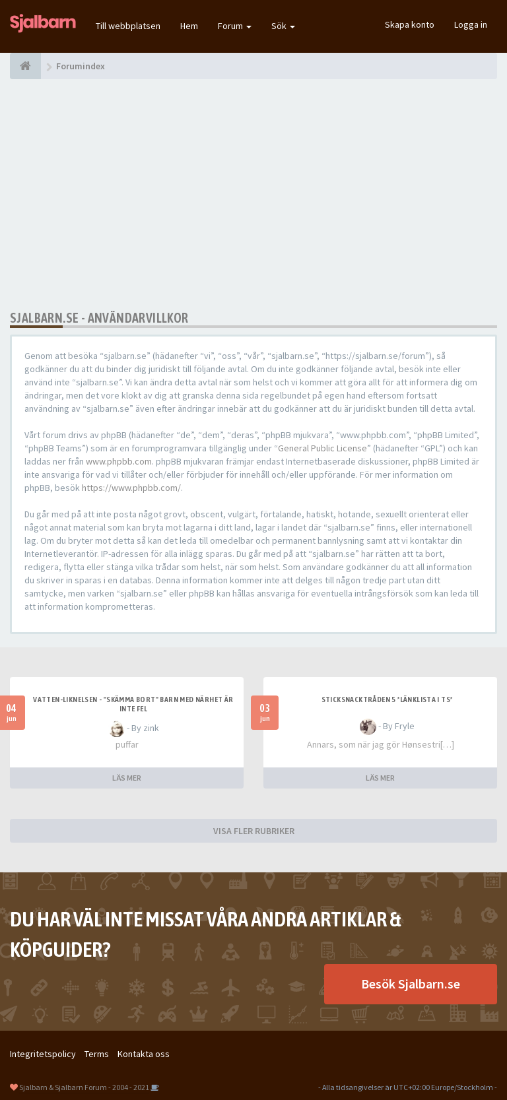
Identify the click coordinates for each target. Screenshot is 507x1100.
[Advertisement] (253, 194)
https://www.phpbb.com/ (131, 488)
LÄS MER (126, 778)
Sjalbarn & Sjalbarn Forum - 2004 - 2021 (84, 1087)
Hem (189, 26)
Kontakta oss (144, 1054)
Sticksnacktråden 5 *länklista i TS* (387, 699)
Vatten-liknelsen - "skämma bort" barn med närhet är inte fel (133, 704)
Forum (235, 26)
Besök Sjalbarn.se (410, 983)
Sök (283, 26)
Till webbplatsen (128, 26)
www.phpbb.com (119, 461)
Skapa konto (409, 24)
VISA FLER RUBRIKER (253, 831)
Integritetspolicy (43, 1054)
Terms (96, 1054)
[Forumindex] (25, 66)
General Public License (322, 448)
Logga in (470, 24)
